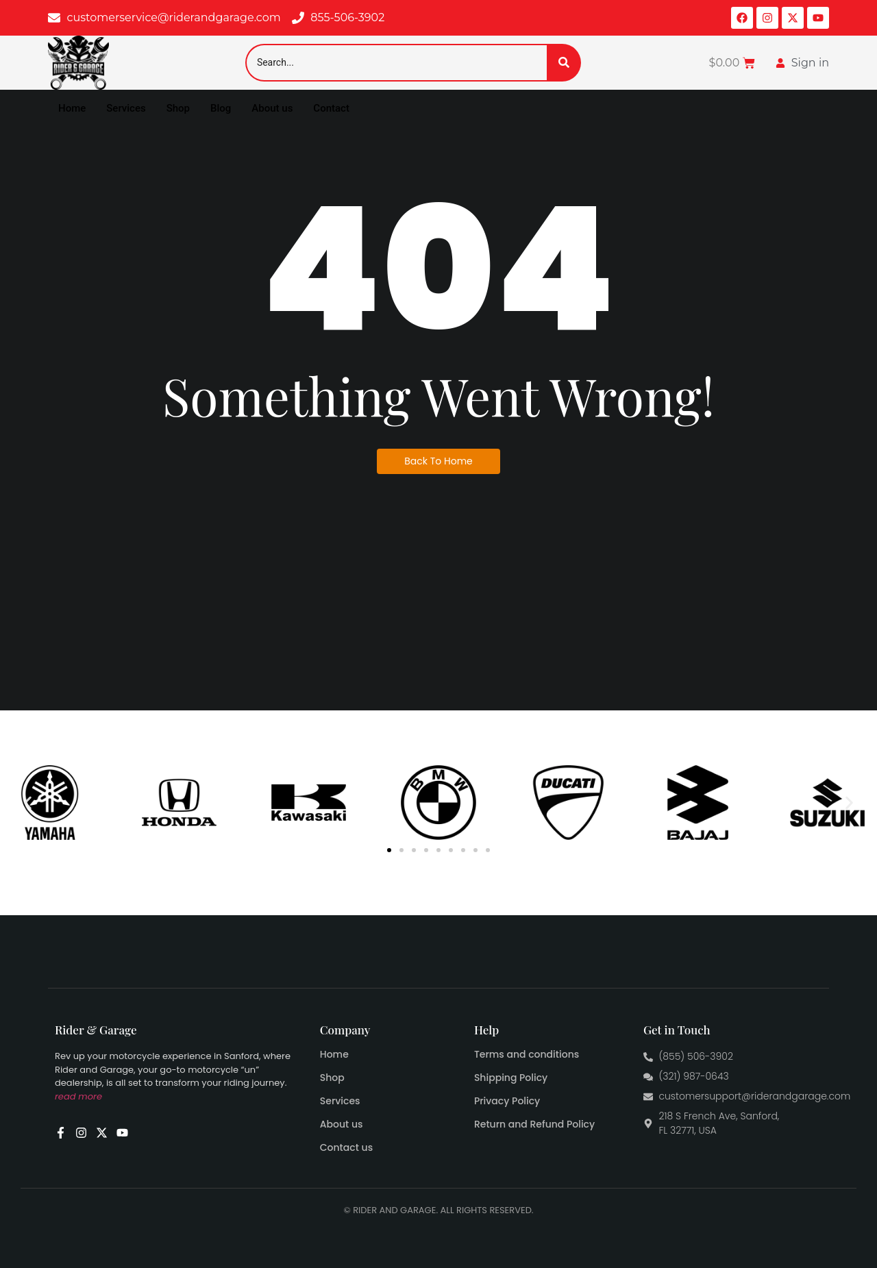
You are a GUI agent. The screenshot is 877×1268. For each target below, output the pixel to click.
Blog (220, 108)
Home (72, 108)
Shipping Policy (510, 1077)
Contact (331, 108)
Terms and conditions (526, 1054)
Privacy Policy (507, 1101)
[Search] (396, 63)
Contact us (346, 1147)
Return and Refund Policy (534, 1124)
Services (125, 108)
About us (272, 108)
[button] (27, 802)
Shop (178, 108)
